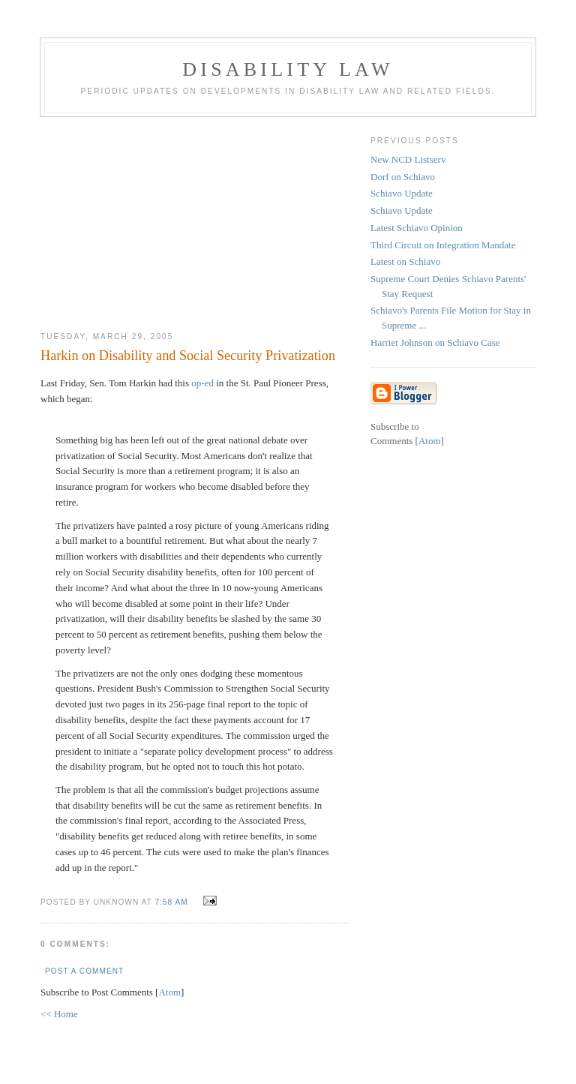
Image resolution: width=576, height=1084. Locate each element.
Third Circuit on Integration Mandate (443, 245)
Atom (169, 992)
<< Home (59, 1013)
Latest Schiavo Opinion (416, 227)
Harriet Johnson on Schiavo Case (435, 342)
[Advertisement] (194, 218)
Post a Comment (84, 971)
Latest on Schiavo (405, 261)
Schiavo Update (401, 193)
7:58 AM (172, 902)
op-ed (202, 383)
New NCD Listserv (408, 159)
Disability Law (287, 69)
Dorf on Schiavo (402, 176)
